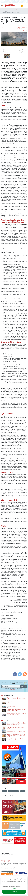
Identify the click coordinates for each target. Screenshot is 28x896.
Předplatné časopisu (5, 861)
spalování (17, 790)
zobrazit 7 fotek (22, 56)
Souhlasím (14, 891)
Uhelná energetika (13, 10)
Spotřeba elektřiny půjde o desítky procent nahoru (15, 728)
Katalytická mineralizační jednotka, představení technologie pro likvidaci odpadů (16, 714)
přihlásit (23, 686)
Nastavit (14, 888)
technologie (11, 790)
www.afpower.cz (4, 858)
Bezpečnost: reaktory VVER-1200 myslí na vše (16, 731)
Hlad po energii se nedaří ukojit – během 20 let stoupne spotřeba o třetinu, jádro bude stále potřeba (16, 735)
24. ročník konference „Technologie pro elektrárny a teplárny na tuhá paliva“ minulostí (16, 698)
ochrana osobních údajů (10, 689)
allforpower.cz (4, 10)
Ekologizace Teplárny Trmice (12, 706)
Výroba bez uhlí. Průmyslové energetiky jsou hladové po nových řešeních (16, 710)
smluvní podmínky (18, 689)
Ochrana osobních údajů (5, 860)
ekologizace (4, 790)
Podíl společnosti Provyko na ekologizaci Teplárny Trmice (15, 702)
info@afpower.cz (7, 856)
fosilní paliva (22, 790)
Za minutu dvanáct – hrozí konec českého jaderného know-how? (15, 739)
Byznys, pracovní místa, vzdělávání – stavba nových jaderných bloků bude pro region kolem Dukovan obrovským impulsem (16, 723)
